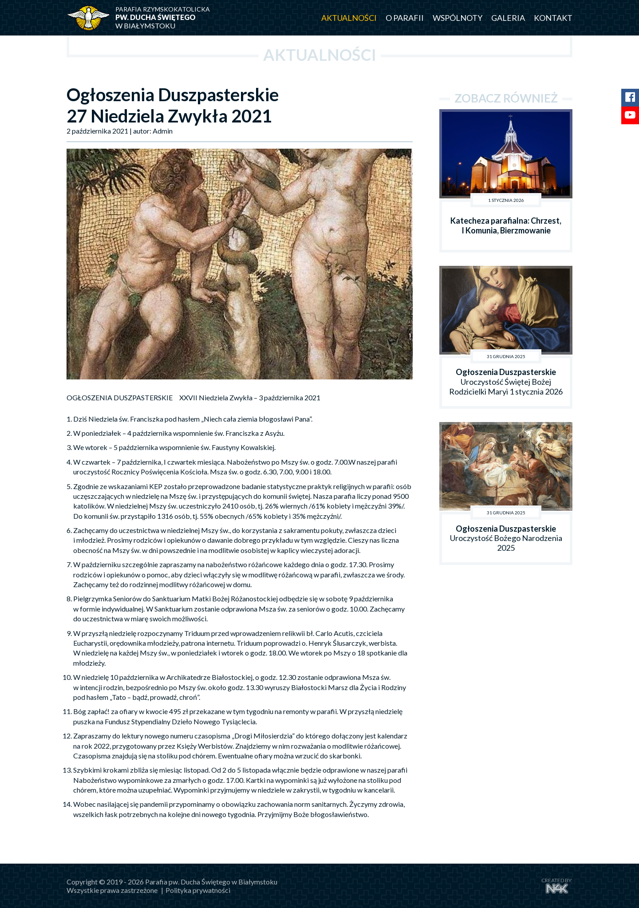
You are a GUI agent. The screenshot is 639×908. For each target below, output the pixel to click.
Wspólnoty (457, 18)
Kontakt (553, 18)
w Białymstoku (168, 17)
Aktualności (349, 18)
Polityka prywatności (198, 890)
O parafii (405, 18)
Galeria (508, 18)
